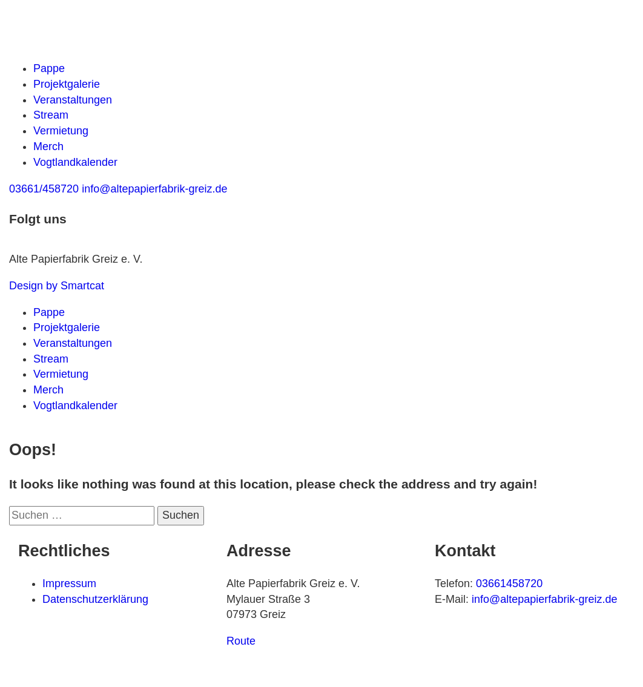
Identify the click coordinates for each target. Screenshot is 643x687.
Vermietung (60, 131)
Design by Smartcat (56, 286)
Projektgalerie (66, 84)
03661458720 (509, 583)
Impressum (69, 583)
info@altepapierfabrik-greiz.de (544, 599)
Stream (50, 115)
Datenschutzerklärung (95, 599)
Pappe (49, 68)
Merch (48, 146)
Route (241, 641)
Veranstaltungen (72, 100)
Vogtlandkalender (75, 162)
